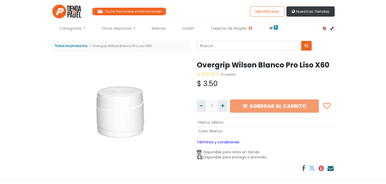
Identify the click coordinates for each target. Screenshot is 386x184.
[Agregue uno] (222, 106)
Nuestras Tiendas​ (310, 11)
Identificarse (267, 11)
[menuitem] (159, 28)
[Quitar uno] (201, 106)
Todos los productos (70, 46)
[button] (326, 105)
